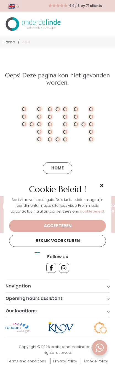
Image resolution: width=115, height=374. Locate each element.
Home (9, 42)
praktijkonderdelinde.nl (71, 346)
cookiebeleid (92, 211)
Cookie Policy (96, 361)
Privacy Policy (65, 361)
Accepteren (57, 226)
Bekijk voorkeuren (58, 241)
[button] (102, 185)
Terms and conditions (26, 361)
